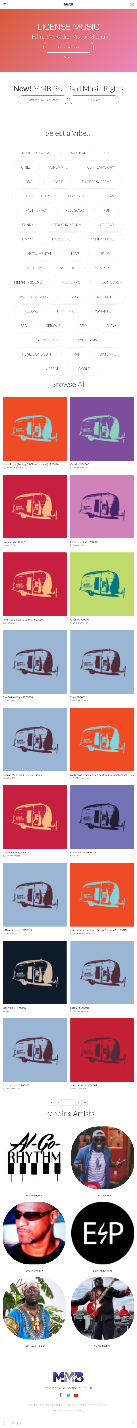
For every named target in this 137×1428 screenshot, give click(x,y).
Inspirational (102, 239)
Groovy (107, 225)
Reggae (31, 311)
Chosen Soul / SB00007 (16, 1085)
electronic (78, 196)
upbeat (52, 369)
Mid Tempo (70, 282)
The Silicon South (36, 354)
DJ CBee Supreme (97, 182)
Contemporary (101, 167)
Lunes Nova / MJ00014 (83, 852)
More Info (94, 99)
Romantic (103, 311)
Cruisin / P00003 (79, 464)
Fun (107, 210)
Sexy (83, 325)
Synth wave (88, 340)
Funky (27, 225)
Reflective (107, 297)
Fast (112, 196)
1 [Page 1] (58, 1102)
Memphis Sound (28, 282)
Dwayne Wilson (80, 467)
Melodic (67, 268)
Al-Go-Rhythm (34, 1195)
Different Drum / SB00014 (17, 930)
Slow (111, 325)
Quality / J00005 (79, 619)
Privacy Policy (60, 1410)
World (84, 369)
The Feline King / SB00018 (18, 697)
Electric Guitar (34, 196)
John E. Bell (10, 545)
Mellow (33, 268)
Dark (58, 182)
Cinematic (59, 167)
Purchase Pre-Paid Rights (43, 99)
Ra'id (75, 855)
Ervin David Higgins (34, 1345)
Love (75, 253)
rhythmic (66, 311)
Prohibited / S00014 (14, 541)
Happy (27, 239)
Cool (29, 182)
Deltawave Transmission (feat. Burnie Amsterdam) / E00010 (102, 774)
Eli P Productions (102, 1270)
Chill (26, 167)
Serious (53, 325)
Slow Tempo (48, 340)
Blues (109, 153)
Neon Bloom (111, 282)
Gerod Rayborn (66, 225)
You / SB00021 (78, 697)
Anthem (78, 153)
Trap (76, 354)
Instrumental (39, 253)
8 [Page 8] (78, 1102)
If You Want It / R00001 (83, 1085)
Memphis (102, 268)
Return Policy (77, 1410)
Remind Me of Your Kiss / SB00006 (22, 774)
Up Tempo (107, 354)
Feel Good (74, 210)
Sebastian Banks (81, 1088)
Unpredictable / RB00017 (17, 852)
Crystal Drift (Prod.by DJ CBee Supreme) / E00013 (98, 930)
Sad (23, 325)
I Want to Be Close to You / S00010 (23, 619)
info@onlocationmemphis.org (91, 1404)
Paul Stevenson (34, 297)
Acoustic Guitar (36, 153)
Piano (73, 297)
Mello (104, 253)
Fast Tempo (36, 210)
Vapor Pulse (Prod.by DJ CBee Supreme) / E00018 (31, 464)
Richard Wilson (12, 700)
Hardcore (61, 239)
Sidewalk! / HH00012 (14, 1007)
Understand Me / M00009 (84, 541)
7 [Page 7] (72, 1102)
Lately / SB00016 (80, 1007)
